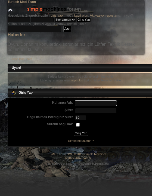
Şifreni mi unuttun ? (81, 140)
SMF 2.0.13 (57, 154)
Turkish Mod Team (22, 2)
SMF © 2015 (75, 154)
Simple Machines (95, 154)
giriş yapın (58, 15)
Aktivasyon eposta (103, 15)
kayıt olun (81, 15)
